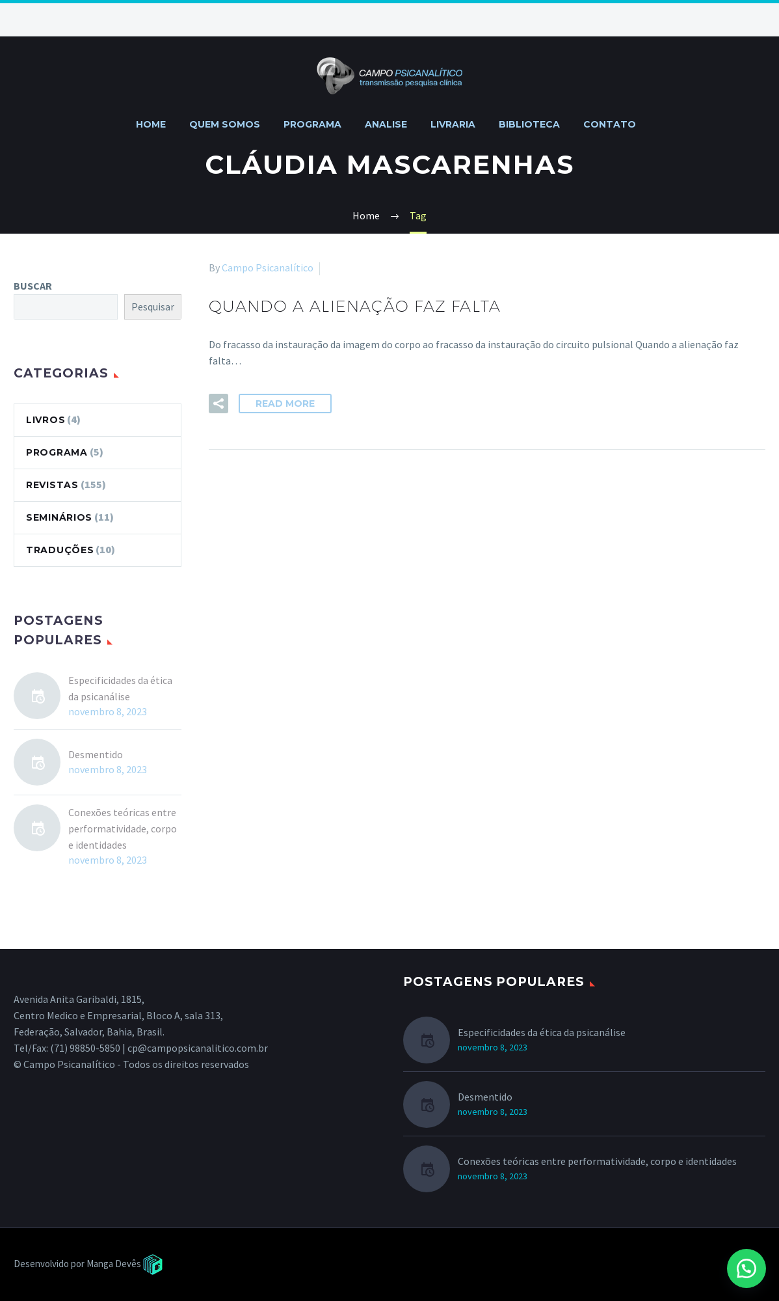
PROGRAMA (312, 124)
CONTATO (609, 124)
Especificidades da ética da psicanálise (120, 688)
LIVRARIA (452, 124)
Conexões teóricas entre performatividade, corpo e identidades (122, 828)
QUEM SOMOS (224, 124)
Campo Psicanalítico (267, 267)
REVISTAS (52, 485)
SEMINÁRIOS (59, 517)
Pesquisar (152, 306)
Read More (285, 403)
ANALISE (386, 124)
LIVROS (45, 420)
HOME (151, 124)
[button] (746, 1268)
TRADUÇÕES (60, 550)
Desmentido (95, 754)
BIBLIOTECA (529, 124)
